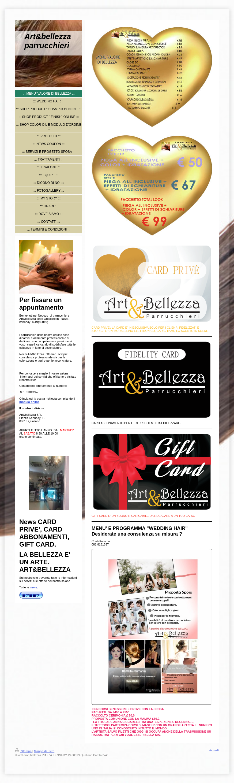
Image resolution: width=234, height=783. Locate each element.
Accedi (214, 750)
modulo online (29, 401)
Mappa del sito (44, 751)
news (33, 587)
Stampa (23, 751)
